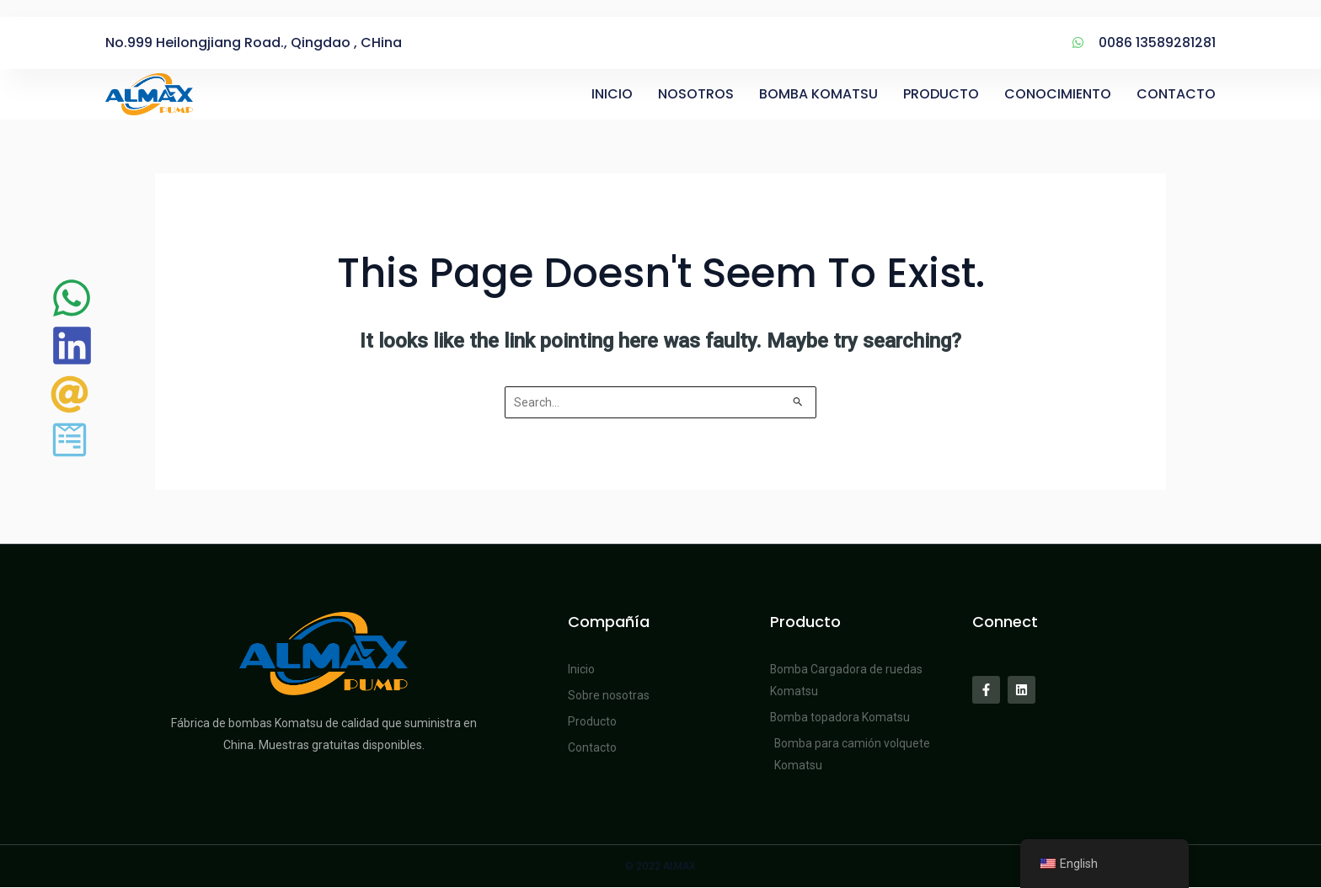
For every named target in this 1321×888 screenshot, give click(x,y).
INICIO (612, 94)
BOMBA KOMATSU (818, 94)
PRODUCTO (941, 94)
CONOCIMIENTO (1057, 94)
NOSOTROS (696, 94)
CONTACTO (1176, 94)
